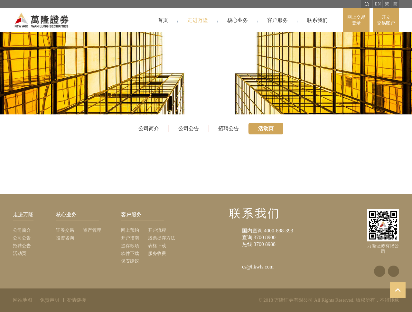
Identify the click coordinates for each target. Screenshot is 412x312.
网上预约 (130, 230)
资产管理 (92, 230)
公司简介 (148, 128)
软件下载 (130, 253)
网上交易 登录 (356, 20)
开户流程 (157, 230)
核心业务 (237, 20)
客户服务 (277, 20)
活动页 (266, 128)
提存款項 (130, 245)
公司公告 (188, 128)
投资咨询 (65, 238)
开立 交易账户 (386, 20)
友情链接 (76, 300)
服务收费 (157, 253)
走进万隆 (197, 20)
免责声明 (49, 300)
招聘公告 (228, 128)
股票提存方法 (161, 238)
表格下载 (157, 245)
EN (378, 4)
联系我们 (317, 20)
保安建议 (130, 261)
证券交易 (65, 230)
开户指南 (130, 238)
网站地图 (22, 300)
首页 (163, 20)
